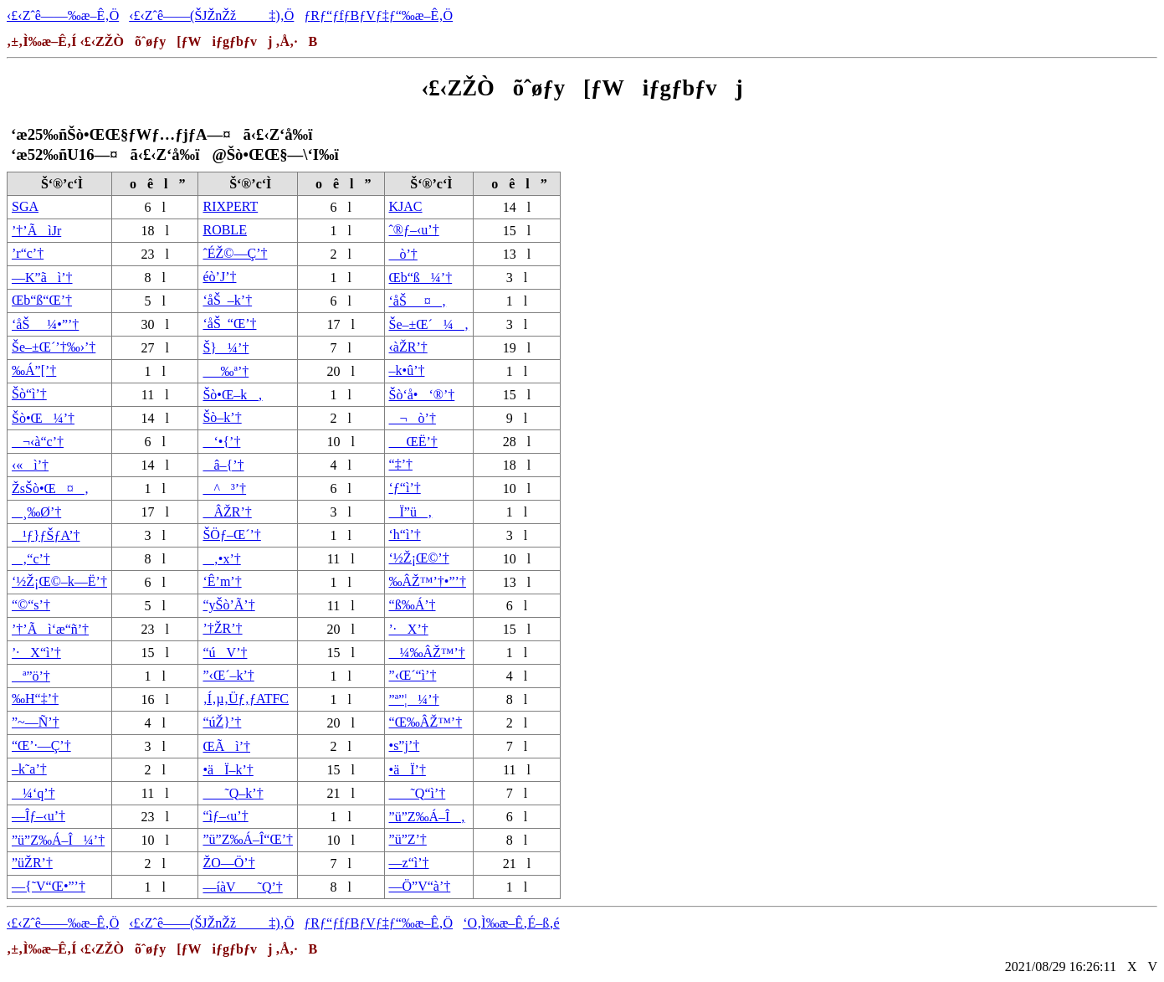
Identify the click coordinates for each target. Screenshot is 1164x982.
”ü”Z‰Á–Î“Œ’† (248, 839)
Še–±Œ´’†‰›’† (53, 347)
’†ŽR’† (222, 628)
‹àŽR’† (408, 347)
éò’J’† (219, 277)
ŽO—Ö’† (228, 863)
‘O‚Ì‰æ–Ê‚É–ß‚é (511, 923)
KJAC (406, 206)
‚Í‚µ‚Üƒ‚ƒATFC (246, 699)
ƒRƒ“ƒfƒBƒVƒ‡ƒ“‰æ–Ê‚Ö (378, 15)
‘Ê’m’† (222, 581)
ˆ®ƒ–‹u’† (414, 230)
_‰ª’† (226, 371)
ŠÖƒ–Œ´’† (231, 534)
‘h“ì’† (405, 534)
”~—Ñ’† (35, 722)
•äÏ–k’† (228, 770)
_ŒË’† (413, 441)
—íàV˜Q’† (242, 887)
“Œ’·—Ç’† (41, 745)
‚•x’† (221, 559)
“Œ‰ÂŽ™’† (426, 722)
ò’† (403, 254)
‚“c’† (31, 559)
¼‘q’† (33, 793)
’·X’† (408, 629)
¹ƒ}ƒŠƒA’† (45, 535)
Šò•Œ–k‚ (232, 395)
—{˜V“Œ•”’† (48, 886)
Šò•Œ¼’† (43, 418)
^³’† (224, 488)
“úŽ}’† (222, 722)
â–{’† (223, 465)
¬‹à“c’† (38, 441)
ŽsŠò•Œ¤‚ (50, 488)
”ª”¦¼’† (414, 699)
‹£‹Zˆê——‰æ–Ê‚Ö (63, 15)
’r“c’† (28, 253)
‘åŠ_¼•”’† (45, 324)
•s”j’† (404, 745)
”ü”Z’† (408, 839)
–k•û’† (407, 370)
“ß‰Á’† (412, 605)
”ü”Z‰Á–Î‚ (427, 817)
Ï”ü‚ (411, 512)
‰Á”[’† (34, 370)
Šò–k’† (222, 417)
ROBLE (224, 230)
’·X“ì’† (36, 652)
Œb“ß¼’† (421, 277)
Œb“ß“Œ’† (42, 300)
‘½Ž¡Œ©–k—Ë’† (59, 581)
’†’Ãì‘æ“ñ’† (50, 629)
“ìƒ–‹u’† (225, 816)
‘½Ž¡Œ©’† (419, 558)
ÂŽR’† (227, 512)
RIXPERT (230, 206)
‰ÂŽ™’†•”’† (427, 581)
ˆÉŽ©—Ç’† (235, 253)
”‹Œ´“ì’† (413, 675)
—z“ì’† (409, 863)
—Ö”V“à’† (420, 886)
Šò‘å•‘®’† (422, 395)
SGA (25, 206)
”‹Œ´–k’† (228, 675)
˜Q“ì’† (417, 793)
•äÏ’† (407, 770)
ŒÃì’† (226, 746)
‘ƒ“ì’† (405, 488)
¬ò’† (412, 418)
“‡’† (401, 464)
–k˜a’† (29, 769)
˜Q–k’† (233, 793)
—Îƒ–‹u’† (38, 816)
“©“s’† (31, 605)
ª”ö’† (31, 676)
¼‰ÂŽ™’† (427, 652)
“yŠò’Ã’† (228, 605)
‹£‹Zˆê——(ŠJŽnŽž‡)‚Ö (211, 15)
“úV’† (225, 652)
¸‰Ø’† (36, 512)
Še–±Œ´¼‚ (429, 324)
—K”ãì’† (42, 277)
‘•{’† (221, 441)
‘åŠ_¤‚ (418, 301)
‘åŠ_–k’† (227, 300)
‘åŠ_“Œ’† (229, 323)
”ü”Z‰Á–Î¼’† (58, 840)
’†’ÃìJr (36, 231)
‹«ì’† (30, 465)
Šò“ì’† (29, 394)
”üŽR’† (32, 863)
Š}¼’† (226, 348)
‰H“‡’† (35, 699)
